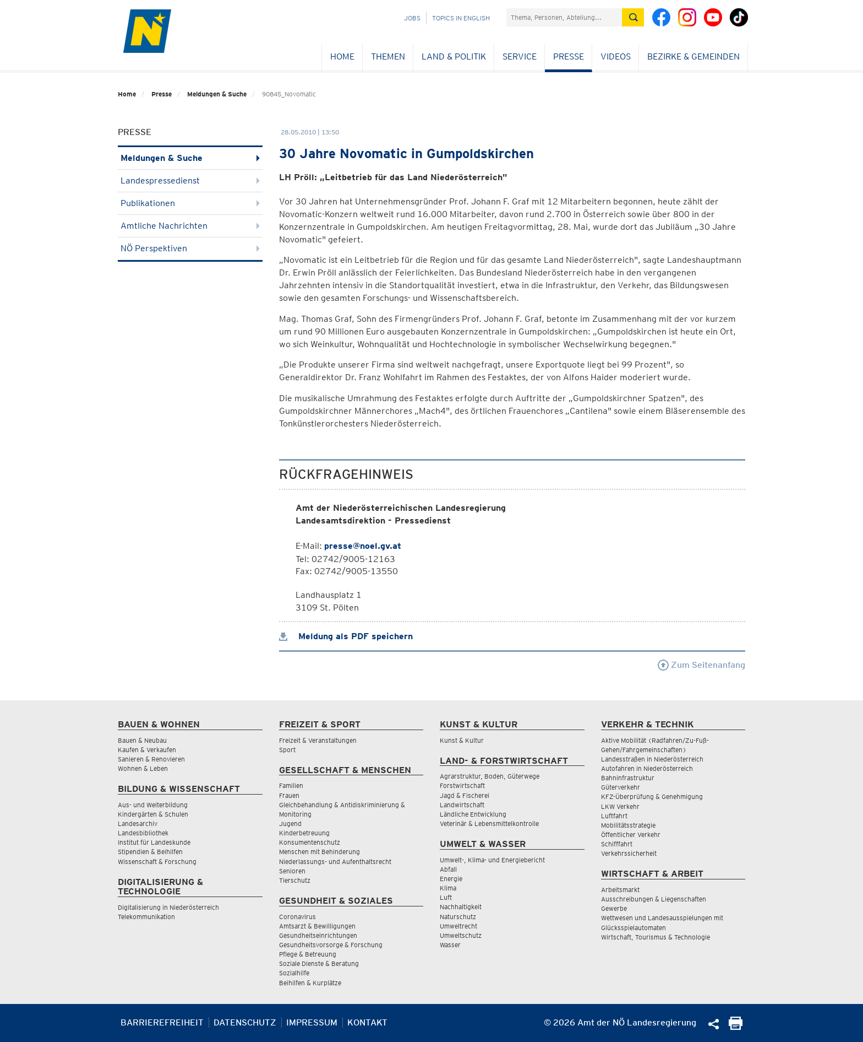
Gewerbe (614, 908)
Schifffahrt (616, 844)
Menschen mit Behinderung (319, 851)
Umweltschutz (461, 935)
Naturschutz (458, 917)
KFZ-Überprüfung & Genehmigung (652, 796)
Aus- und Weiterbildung (153, 805)
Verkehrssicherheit (629, 853)
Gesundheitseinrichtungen (318, 935)
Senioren (292, 871)
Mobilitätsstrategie (628, 825)
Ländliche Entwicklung (473, 814)
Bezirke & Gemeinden (693, 56)
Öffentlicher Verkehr (630, 834)
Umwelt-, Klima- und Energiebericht (492, 860)
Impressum (311, 1022)
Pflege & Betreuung (307, 954)
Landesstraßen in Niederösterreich (652, 759)
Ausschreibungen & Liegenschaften (653, 899)
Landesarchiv (137, 823)
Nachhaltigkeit (461, 907)
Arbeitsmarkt (620, 890)
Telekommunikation (146, 917)
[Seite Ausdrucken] (735, 1027)
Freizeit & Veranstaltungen (318, 740)
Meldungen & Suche (217, 94)
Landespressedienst (190, 180)
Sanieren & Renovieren (151, 759)
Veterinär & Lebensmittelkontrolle (489, 823)
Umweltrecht (458, 926)
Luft (446, 897)
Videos (615, 56)
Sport (287, 750)
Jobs (412, 18)
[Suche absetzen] (633, 17)
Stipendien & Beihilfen (150, 851)
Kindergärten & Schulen (153, 814)
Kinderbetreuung (304, 833)
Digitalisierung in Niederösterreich (168, 907)
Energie (451, 878)
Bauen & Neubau (142, 740)
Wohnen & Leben (143, 768)
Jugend (290, 823)
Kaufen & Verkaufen (147, 750)
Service (519, 56)
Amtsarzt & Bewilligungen (317, 926)
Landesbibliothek (143, 833)
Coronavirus (297, 917)
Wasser (450, 945)
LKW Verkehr (620, 806)
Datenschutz (245, 1022)
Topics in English (461, 18)
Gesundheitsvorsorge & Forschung (331, 945)
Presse (568, 56)
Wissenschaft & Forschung (157, 861)
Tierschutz (294, 880)
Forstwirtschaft (462, 785)
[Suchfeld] (564, 17)
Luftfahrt (614, 816)
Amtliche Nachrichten (190, 225)
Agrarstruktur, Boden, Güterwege (489, 776)
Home (342, 56)
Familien (291, 785)
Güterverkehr (620, 787)
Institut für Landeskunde (154, 842)
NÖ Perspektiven (190, 248)
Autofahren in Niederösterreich (647, 768)
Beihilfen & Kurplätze (310, 983)
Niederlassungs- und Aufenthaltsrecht (335, 861)
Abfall (448, 869)
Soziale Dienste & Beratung (319, 963)
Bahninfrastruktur (627, 778)
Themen (388, 56)
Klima (448, 888)
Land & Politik (454, 56)
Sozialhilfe (294, 973)
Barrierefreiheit (162, 1022)
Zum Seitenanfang (701, 665)
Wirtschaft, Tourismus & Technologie (655, 937)
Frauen (289, 795)
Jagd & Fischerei (464, 795)
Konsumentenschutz (309, 842)
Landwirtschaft (462, 805)
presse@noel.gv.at (362, 546)
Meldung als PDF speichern (346, 636)
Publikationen (190, 203)
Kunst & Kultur (462, 740)
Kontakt (367, 1022)
